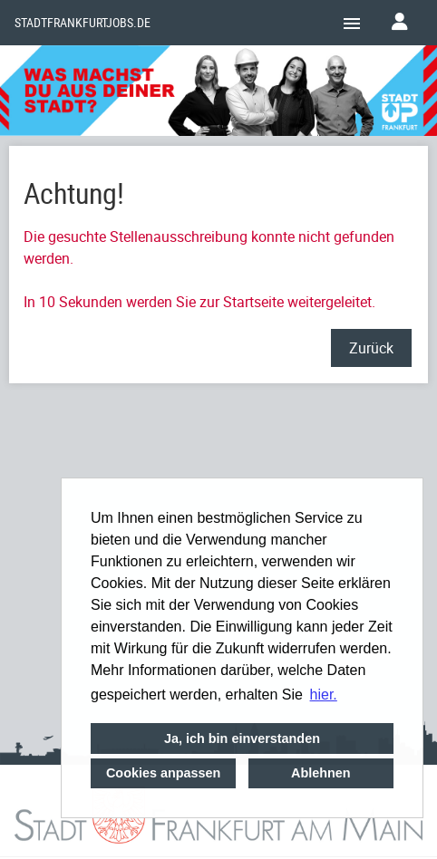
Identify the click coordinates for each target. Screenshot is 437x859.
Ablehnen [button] (321, 773)
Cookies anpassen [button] (163, 773)
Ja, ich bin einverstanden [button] (242, 738)
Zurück (371, 348)
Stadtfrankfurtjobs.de (83, 22)
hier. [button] (323, 694)
